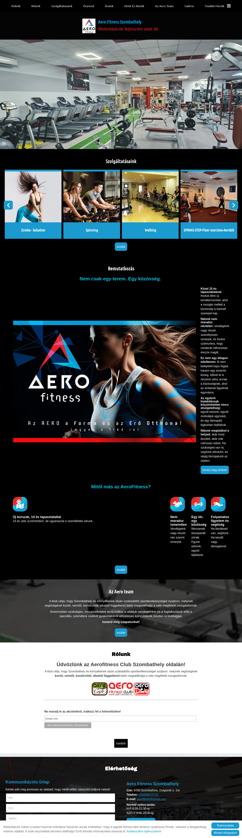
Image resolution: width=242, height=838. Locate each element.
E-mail (72, 660)
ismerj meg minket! (132, 347)
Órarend (88, 6)
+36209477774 (148, 647)
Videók (15, 6)
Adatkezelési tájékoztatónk (144, 831)
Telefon (17, 660)
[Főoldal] (87, 28)
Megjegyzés (15, 670)
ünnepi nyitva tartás (141, 675)
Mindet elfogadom (225, 832)
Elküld (11, 721)
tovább (121, 240)
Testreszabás (225, 825)
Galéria (189, 6)
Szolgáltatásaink (61, 6)
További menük (218, 6)
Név (15, 649)
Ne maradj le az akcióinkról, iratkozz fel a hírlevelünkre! (81, 572)
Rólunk (35, 6)
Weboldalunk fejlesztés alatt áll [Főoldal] (130, 28)
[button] (228, 206)
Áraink (109, 6)
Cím (66, 649)
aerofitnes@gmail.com (151, 652)
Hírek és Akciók (134, 6)
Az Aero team (164, 6)
